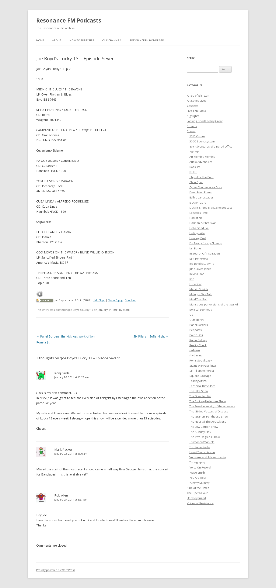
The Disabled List (200, 396)
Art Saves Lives (196, 101)
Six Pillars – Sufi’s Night (151, 336)
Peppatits (195, 330)
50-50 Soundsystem (202, 141)
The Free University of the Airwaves (212, 406)
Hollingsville (197, 233)
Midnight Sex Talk (200, 294)
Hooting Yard (197, 238)
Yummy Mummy (199, 483)
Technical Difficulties (202, 386)
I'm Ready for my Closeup (205, 243)
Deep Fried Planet (200, 192)
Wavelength (197, 472)
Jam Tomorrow (198, 258)
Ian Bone (195, 248)
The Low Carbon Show (203, 427)
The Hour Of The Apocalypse (207, 421)
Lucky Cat (195, 284)
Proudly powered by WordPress (55, 570)
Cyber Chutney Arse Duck (205, 187)
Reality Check (198, 345)
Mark (126, 310)
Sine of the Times (198, 488)
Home (40, 40)
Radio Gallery (198, 340)
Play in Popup (115, 300)
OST (192, 315)
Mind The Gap (198, 299)
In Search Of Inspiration (204, 253)
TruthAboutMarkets (201, 442)
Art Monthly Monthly (202, 157)
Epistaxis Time (198, 213)
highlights (193, 116)
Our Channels (111, 40)
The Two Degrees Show (204, 437)
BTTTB (193, 172)
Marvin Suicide (198, 289)
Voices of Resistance (200, 503)
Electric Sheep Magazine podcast (210, 208)
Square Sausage (200, 376)
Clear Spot (196, 182)
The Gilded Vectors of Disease (208, 411)
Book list (194, 167)
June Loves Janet (200, 269)
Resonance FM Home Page (147, 40)
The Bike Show (198, 391)
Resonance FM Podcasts (68, 20)
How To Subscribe (82, 40)
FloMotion (195, 218)
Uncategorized (196, 498)
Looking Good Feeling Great (205, 121)
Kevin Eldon (197, 274)
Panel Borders (198, 325)
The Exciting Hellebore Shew (207, 401)
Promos (192, 126)
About (56, 40)
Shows (191, 131)
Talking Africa (198, 381)
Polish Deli (196, 335)
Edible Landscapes (201, 197)
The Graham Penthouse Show (208, 416)
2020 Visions (197, 136)
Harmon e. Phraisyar (202, 223)
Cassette (192, 106)
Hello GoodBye (199, 228)
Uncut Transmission (202, 452)
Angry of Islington (198, 95)
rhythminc (195, 355)
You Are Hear (197, 478)
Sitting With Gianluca (202, 365)
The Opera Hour (197, 493)
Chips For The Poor (201, 177)
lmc (191, 279)
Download (130, 300)
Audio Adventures (201, 162)
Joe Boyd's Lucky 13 (80, 310)
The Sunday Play (200, 432)
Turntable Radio (199, 447)
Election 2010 (197, 202)
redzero (194, 350)
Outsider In (196, 320)
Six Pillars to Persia (201, 371)
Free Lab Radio (196, 111)
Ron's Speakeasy (200, 360)
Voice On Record (200, 467)
